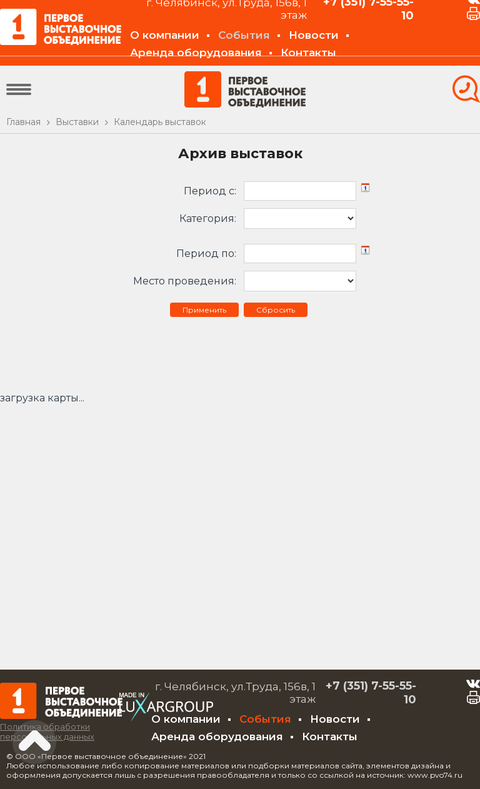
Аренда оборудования (196, 52)
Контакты (308, 52)
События (244, 35)
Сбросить (275, 309)
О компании (164, 35)
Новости (314, 35)
